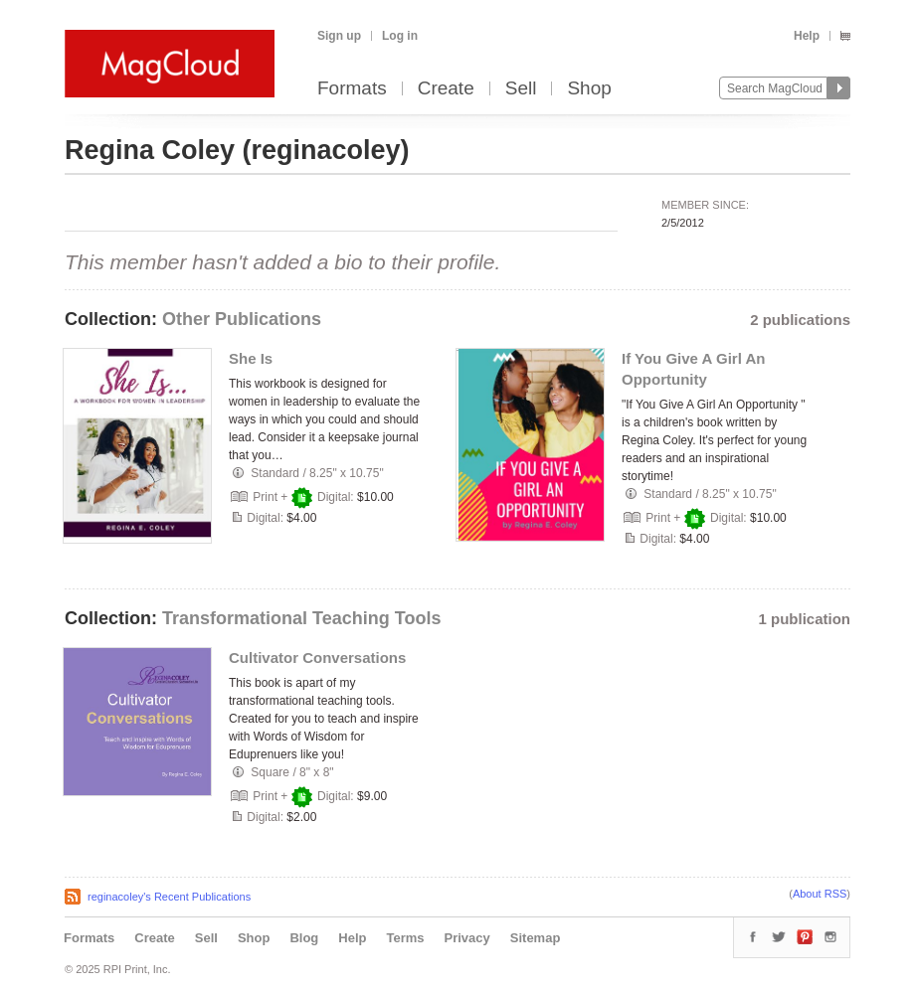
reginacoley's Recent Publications (169, 897)
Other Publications (241, 319)
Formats (352, 89)
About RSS (819, 894)
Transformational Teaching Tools (301, 618)
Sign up (339, 36)
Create (446, 89)
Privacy (467, 937)
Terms (405, 937)
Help (807, 36)
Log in (400, 36)
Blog (303, 937)
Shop (589, 89)
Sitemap (535, 937)
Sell (521, 89)
